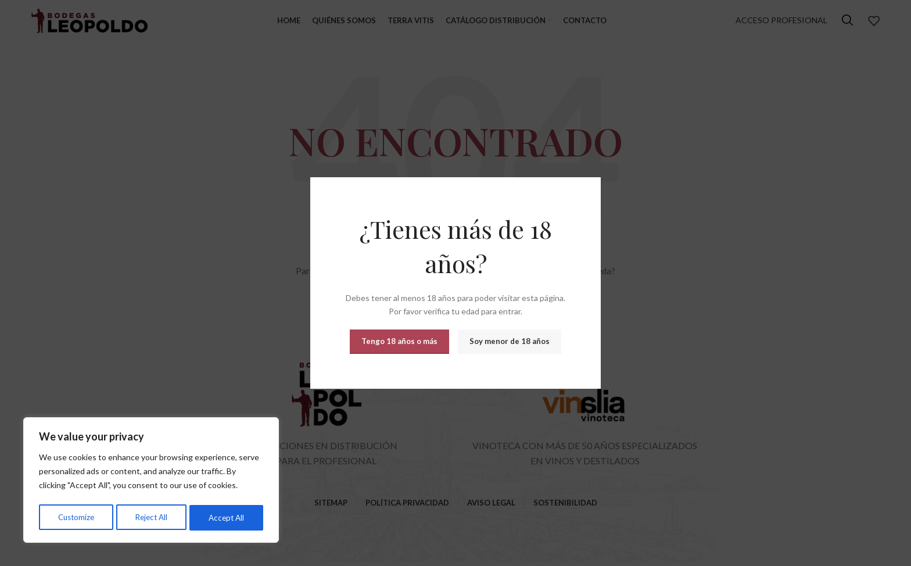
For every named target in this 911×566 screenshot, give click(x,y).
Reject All (151, 517)
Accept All (227, 517)
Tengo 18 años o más (399, 341)
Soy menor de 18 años (509, 341)
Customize (75, 517)
